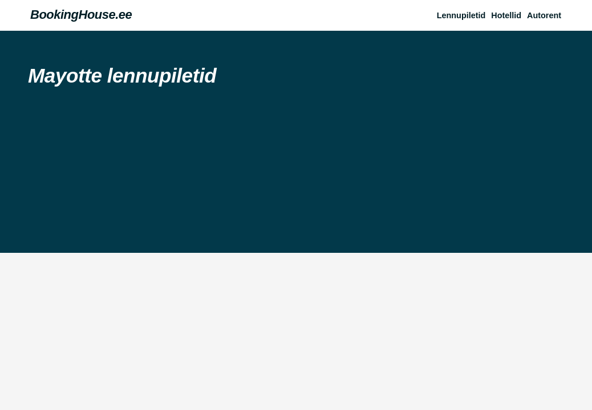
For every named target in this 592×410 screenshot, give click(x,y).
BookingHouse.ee (81, 14)
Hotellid (506, 15)
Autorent (544, 15)
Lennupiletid (461, 15)
